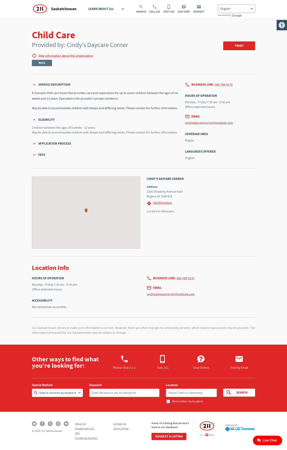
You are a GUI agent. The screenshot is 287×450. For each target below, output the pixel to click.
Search (141, 9)
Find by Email (239, 362)
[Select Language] (236, 9)
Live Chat (184, 9)
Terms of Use (121, 428)
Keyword (95, 385)
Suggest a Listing (169, 436)
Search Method (42, 385)
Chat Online (201, 362)
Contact (198, 9)
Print (239, 46)
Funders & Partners (86, 438)
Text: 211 (163, 362)
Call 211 (154, 9)
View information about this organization (65, 56)
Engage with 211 (84, 428)
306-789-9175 (224, 85)
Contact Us (119, 423)
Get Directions (159, 203)
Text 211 (168, 9)
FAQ (77, 433)
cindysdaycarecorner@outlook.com (209, 123)
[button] (282, 25)
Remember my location (187, 401)
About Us (80, 423)
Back (42, 63)
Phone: (124, 362)
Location (172, 385)
